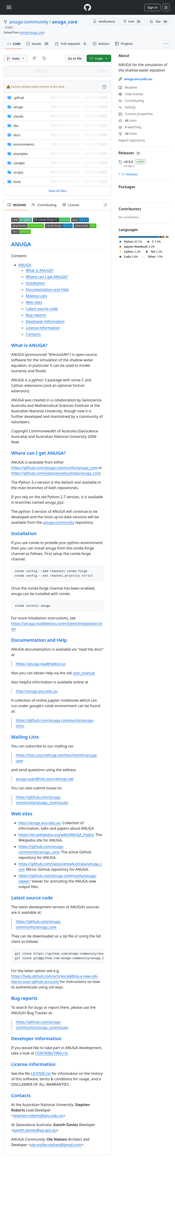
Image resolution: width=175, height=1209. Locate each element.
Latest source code (42, 308)
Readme (127, 87)
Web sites (34, 302)
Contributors (129, 208)
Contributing (131, 100)
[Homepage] (87, 7)
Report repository (131, 140)
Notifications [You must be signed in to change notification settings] (104, 21)
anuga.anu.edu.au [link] (138, 79)
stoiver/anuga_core (32, 32)
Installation (35, 283)
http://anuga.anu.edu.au (37, 691)
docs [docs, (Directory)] (17, 135)
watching (129, 127)
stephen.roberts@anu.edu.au (38, 1115)
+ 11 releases (128, 174)
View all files (57, 191)
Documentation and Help (47, 289)
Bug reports (36, 315)
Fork (132, 21)
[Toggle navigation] (8, 7)
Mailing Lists (36, 295)
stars (127, 120)
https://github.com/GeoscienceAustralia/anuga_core (55, 473)
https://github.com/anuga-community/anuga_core (54, 467)
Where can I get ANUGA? (47, 276)
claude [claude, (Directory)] (18, 116)
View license (130, 94)
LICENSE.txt (41, 1073)
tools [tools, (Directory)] (17, 182)
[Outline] (105, 204)
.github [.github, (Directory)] (18, 97)
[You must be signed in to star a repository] (159, 21)
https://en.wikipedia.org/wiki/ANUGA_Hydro (56, 834)
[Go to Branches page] (34, 58)
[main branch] (16, 58)
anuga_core (64, 22)
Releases (129, 152)
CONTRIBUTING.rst (51, 1053)
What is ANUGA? (40, 270)
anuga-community (28, 22)
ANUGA (21, 244)
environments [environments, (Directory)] (23, 144)
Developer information (45, 321)
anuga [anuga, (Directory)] (18, 107)
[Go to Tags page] (44, 58)
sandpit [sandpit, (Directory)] (19, 163)
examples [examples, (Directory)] (20, 153)
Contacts (33, 334)
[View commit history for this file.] (104, 87)
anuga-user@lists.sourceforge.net (45, 778)
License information (43, 327)
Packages (126, 186)
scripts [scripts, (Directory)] (18, 172)
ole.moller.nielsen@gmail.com (55, 1144)
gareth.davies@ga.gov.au (34, 1130)
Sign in (152, 7)
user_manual (84, 672)
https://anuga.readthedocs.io (41, 663)
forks (127, 133)
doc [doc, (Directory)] (16, 125)
